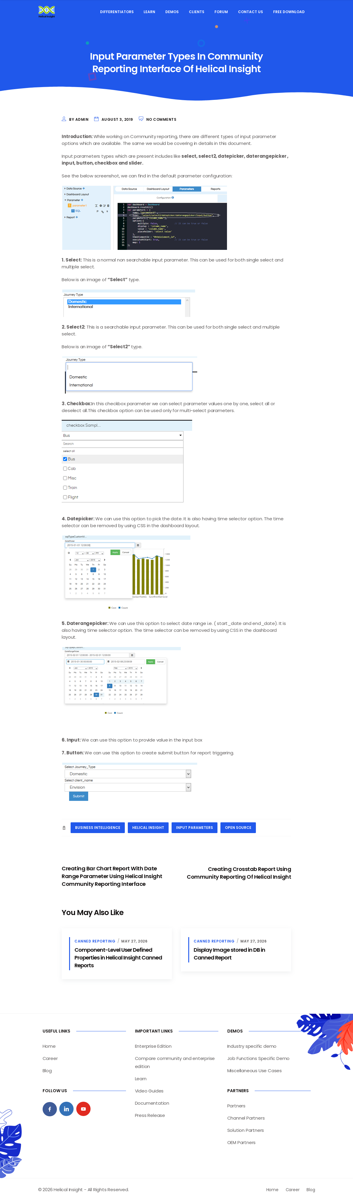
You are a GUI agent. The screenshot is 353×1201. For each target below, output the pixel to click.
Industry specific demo (252, 1046)
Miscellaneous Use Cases (254, 1070)
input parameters (194, 827)
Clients (196, 11)
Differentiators (117, 11)
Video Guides (149, 1091)
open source (238, 827)
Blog (47, 1070)
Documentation (152, 1103)
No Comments (161, 119)
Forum (221, 11)
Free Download (289, 11)
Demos (172, 11)
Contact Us (250, 11)
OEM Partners (241, 1142)
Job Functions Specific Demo (258, 1058)
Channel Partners (246, 1118)
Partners (236, 1106)
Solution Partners (245, 1130)
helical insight (148, 827)
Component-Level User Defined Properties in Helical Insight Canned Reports (118, 957)
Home (49, 1046)
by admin (78, 119)
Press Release (150, 1115)
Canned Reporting (94, 941)
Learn (149, 11)
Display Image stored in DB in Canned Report (229, 953)
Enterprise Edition (153, 1046)
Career (50, 1058)
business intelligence (97, 827)
